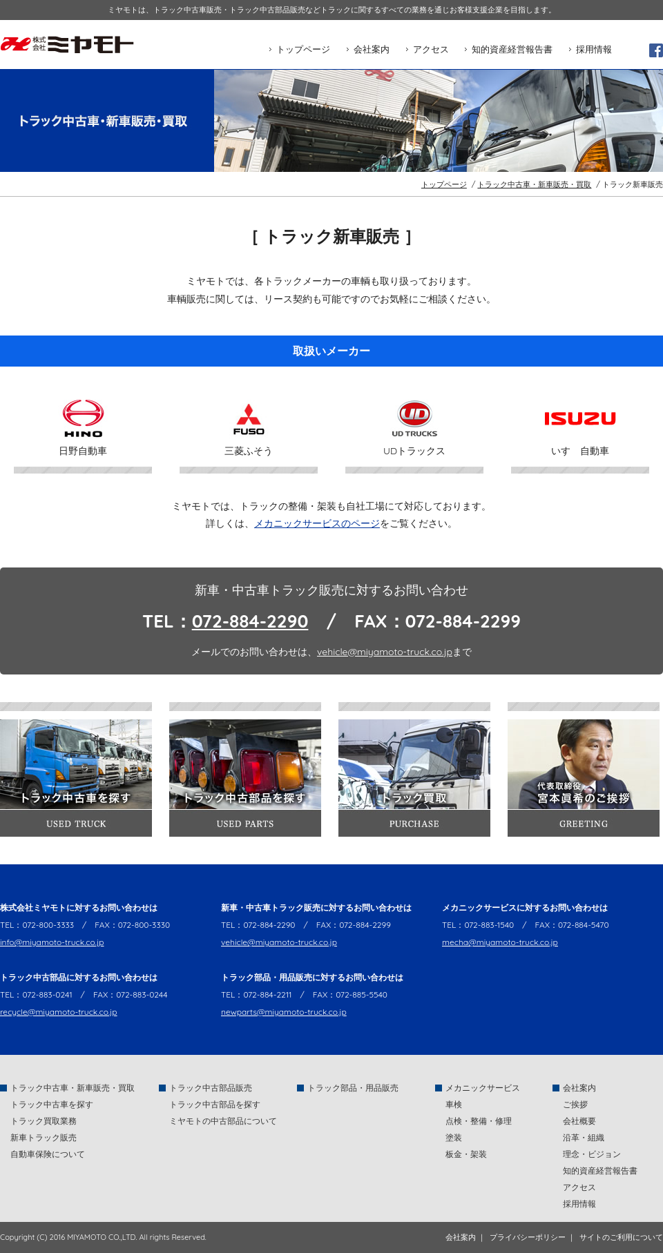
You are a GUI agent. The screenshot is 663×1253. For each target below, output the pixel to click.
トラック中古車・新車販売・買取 (534, 184)
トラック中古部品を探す (214, 1104)
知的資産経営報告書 (512, 49)
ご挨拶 (575, 1104)
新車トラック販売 (43, 1137)
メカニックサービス (482, 1087)
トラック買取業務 (43, 1121)
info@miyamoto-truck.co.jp (52, 942)
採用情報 (594, 49)
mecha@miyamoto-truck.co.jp (500, 942)
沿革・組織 (583, 1137)
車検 (453, 1104)
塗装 (453, 1137)
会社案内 (372, 49)
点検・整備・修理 (478, 1121)
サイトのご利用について (621, 1237)
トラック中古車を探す (51, 1104)
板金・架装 (466, 1154)
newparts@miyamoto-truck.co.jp (284, 1012)
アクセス (431, 49)
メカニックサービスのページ (317, 523)
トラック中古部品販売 (210, 1087)
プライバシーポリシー (528, 1237)
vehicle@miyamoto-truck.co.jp (384, 651)
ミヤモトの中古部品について (223, 1121)
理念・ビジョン (592, 1154)
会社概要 (579, 1121)
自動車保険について (47, 1154)
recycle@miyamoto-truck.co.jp (58, 1012)
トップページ (303, 49)
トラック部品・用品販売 (352, 1087)
